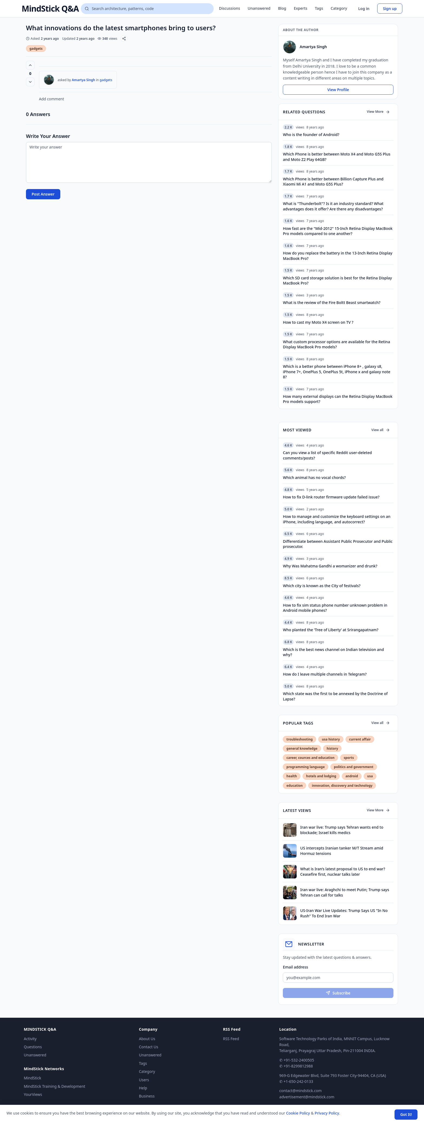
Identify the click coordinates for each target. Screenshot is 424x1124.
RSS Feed (231, 1038)
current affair (360, 739)
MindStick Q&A (50, 9)
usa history (331, 739)
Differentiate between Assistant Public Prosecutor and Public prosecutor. (337, 544)
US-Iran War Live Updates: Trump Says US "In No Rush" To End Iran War (343, 913)
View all (380, 430)
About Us (147, 1038)
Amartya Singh (83, 80)
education (294, 785)
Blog (282, 8)
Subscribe (338, 993)
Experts (300, 8)
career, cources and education (310, 757)
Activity (30, 1038)
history (332, 748)
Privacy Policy (327, 1113)
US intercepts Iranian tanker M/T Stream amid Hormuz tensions (341, 850)
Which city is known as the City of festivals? (321, 585)
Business (147, 1096)
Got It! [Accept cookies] (406, 1114)
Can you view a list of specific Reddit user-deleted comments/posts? (327, 455)
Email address (295, 967)
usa (370, 776)
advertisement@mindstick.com (306, 1096)
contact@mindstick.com (300, 1090)
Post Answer (43, 194)
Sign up (390, 8)
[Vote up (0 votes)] (30, 65)
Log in (364, 8)
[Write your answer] (149, 162)
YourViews (33, 1094)
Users (144, 1079)
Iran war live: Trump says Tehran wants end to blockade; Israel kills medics (341, 830)
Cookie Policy (298, 1113)
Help (143, 1087)
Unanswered (259, 8)
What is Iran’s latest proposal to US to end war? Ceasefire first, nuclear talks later (342, 871)
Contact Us (148, 1046)
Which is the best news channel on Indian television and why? (333, 652)
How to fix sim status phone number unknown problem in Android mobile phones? (335, 608)
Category (339, 8)
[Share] (124, 38)
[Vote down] (30, 82)
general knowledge (301, 748)
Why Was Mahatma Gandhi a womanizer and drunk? (330, 565)
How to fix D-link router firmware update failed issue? (331, 497)
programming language (305, 767)
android (351, 776)
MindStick (32, 1077)
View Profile (338, 89)
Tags (319, 8)
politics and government (353, 767)
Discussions (229, 8)
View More (378, 111)
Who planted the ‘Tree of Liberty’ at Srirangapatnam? (330, 629)
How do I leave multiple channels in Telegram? (324, 674)
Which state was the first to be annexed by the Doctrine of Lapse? (335, 696)
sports (349, 757)
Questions (33, 1046)
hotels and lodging (321, 776)
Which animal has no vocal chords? (314, 477)
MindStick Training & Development (54, 1086)
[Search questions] (147, 8)
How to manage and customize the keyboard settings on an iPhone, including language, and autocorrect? (336, 519)
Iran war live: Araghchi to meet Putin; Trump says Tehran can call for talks (344, 892)
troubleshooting (299, 739)
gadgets (35, 48)
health (291, 776)
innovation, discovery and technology (342, 785)
